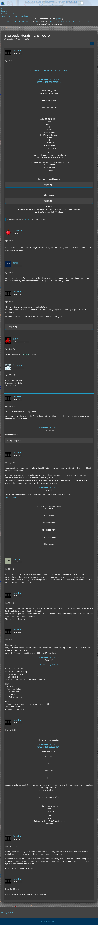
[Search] (81, 3)
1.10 (79, 21)
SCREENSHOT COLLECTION (48, 82)
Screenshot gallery (48, 664)
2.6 (27, 21)
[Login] (88, 3)
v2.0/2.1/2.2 (11, 21)
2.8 (35, 21)
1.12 (90, 21)
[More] (91, 60)
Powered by (49, 921)
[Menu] (94, 3)
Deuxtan (10, 39)
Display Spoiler (50, 185)
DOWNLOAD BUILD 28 (48, 744)
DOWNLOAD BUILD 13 (48, 427)
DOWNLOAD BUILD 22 (48, 657)
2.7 (31, 21)
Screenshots (10, 497)
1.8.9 (68, 21)
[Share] (92, 43)
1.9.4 (74, 21)
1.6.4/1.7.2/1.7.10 (57, 21)
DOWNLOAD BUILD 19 (48, 487)
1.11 (84, 21)
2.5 (23, 21)
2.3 (18, 21)
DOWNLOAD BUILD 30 (48, 79)
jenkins (59, 19)
